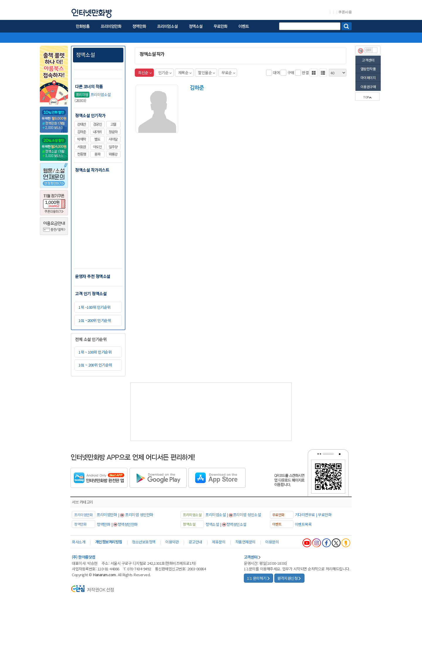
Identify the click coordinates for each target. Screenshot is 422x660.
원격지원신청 (289, 578)
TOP (367, 97)
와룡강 (113, 154)
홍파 (97, 154)
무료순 (228, 72)
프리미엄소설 (92, 95)
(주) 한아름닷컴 (83, 557)
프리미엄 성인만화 (139, 514)
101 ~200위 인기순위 (95, 320)
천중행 (81, 154)
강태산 (81, 124)
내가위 (97, 131)
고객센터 (368, 59)
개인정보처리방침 (108, 542)
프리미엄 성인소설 (247, 514)
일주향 (113, 146)
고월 (113, 124)
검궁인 (97, 124)
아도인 (97, 146)
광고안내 (195, 542)
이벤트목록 (303, 524)
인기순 (165, 72)
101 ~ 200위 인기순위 (95, 365)
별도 (97, 139)
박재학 (81, 139)
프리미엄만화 (107, 514)
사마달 (113, 139)
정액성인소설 (236, 524)
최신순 (145, 72)
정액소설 (85, 54)
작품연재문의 (245, 542)
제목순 (185, 72)
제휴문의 (218, 542)
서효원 (81, 146)
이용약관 (172, 542)
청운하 (113, 131)
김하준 (81, 131)
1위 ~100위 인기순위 (94, 307)
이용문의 (272, 542)
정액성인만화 (128, 524)
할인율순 (206, 72)
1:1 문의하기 (258, 578)
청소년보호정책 (144, 542)
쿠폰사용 (345, 12)
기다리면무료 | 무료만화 (313, 514)
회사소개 (78, 542)
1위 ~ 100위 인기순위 (95, 352)
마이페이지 (368, 77)
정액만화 (103, 524)
